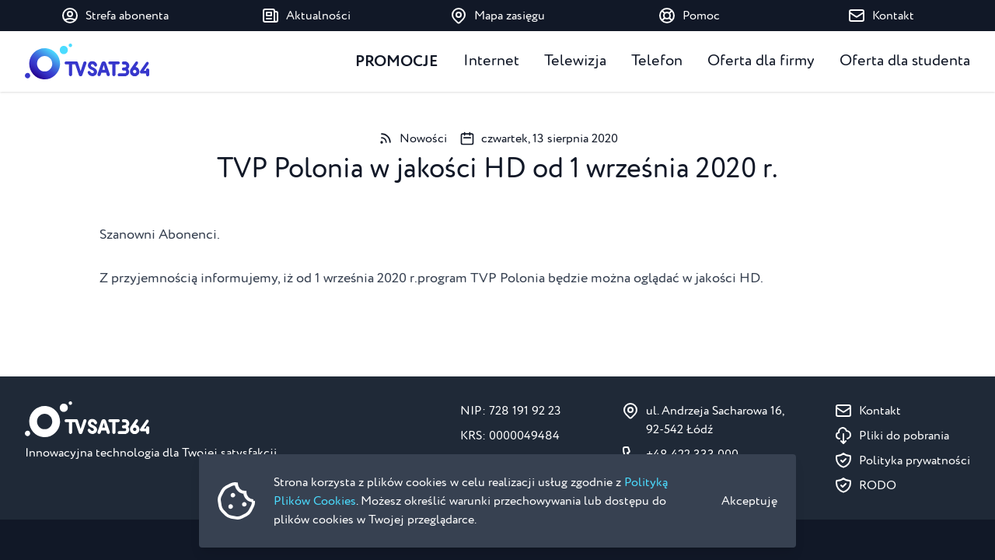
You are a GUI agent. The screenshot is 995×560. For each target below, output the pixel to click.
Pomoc (689, 15)
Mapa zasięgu (497, 15)
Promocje (396, 61)
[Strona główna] (87, 61)
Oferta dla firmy (761, 61)
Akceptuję (749, 501)
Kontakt (880, 15)
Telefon (657, 61)
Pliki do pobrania (904, 435)
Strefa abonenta (115, 15)
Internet (491, 61)
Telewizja (575, 61)
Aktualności (306, 15)
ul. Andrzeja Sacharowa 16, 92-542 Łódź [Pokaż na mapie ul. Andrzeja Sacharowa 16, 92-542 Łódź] (715, 420)
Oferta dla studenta (905, 61)
